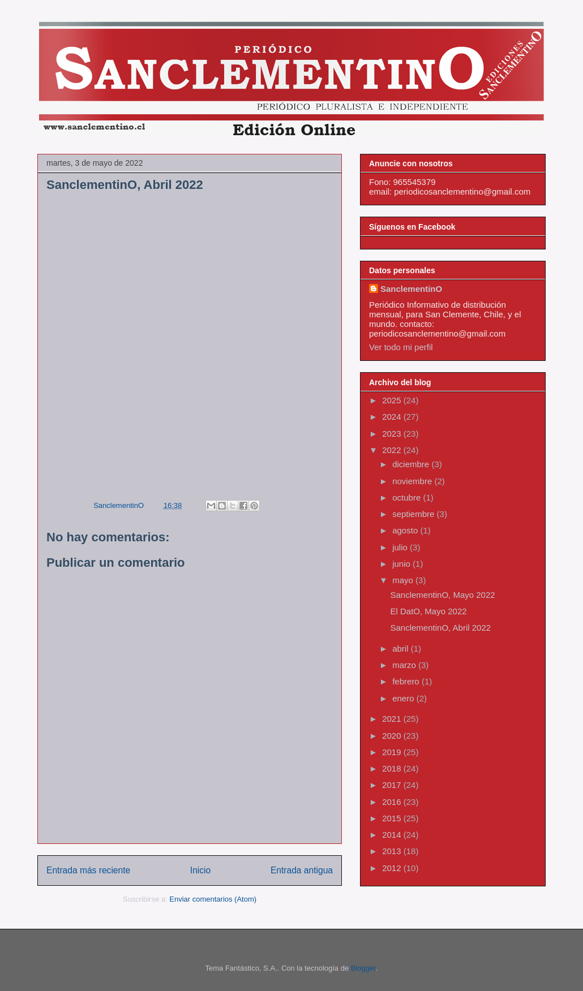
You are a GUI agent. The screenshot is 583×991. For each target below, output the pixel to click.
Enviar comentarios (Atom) (212, 899)
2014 (393, 834)
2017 (393, 785)
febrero (407, 681)
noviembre (413, 481)
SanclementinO (411, 289)
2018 (393, 768)
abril (401, 648)
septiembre (414, 514)
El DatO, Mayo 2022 (429, 611)
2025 (393, 400)
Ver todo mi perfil (401, 347)
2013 (393, 851)
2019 (393, 752)
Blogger (363, 968)
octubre (407, 497)
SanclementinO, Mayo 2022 (443, 595)
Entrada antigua (302, 870)
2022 (393, 450)
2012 (393, 868)
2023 (393, 433)
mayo (403, 580)
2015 (393, 818)
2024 (393, 416)
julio (401, 547)
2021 (393, 718)
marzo (405, 665)
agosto (406, 530)
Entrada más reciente (88, 870)
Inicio (200, 870)
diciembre (411, 464)
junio (402, 563)
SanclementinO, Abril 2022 (441, 627)
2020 (393, 735)
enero (404, 698)
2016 (393, 802)
